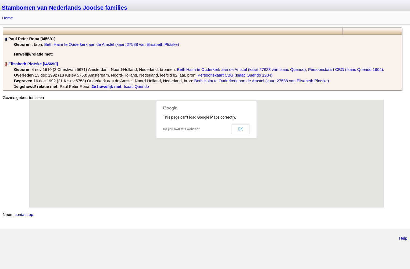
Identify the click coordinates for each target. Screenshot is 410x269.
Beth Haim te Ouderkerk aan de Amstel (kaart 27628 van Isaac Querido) (241, 69)
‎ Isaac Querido (120, 86)
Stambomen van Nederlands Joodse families (64, 7)
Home (7, 18)
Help (403, 238)
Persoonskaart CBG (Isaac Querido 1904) (345, 69)
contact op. (24, 214)
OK (240, 129)
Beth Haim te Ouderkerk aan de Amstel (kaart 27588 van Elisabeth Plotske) (111, 44)
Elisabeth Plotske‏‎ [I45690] (33, 63)
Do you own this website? (181, 129)
